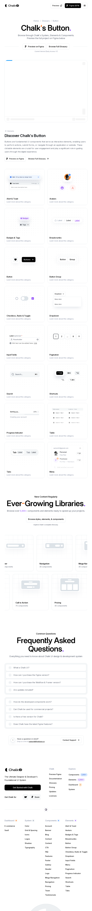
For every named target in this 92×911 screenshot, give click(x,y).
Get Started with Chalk (22, 787)
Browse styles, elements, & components (37, 519)
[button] (84, 5)
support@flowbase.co (37, 750)
